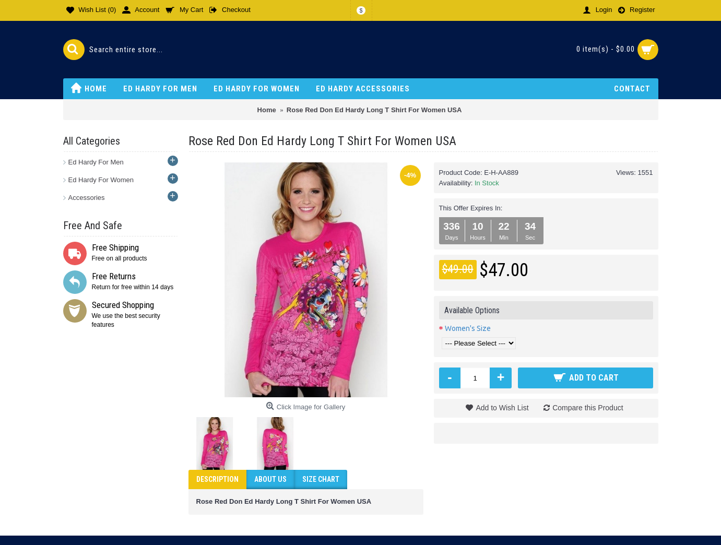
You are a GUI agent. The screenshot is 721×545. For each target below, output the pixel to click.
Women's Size (468, 328)
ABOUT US (270, 479)
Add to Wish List (502, 408)
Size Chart (320, 479)
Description (217, 479)
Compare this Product (587, 408)
